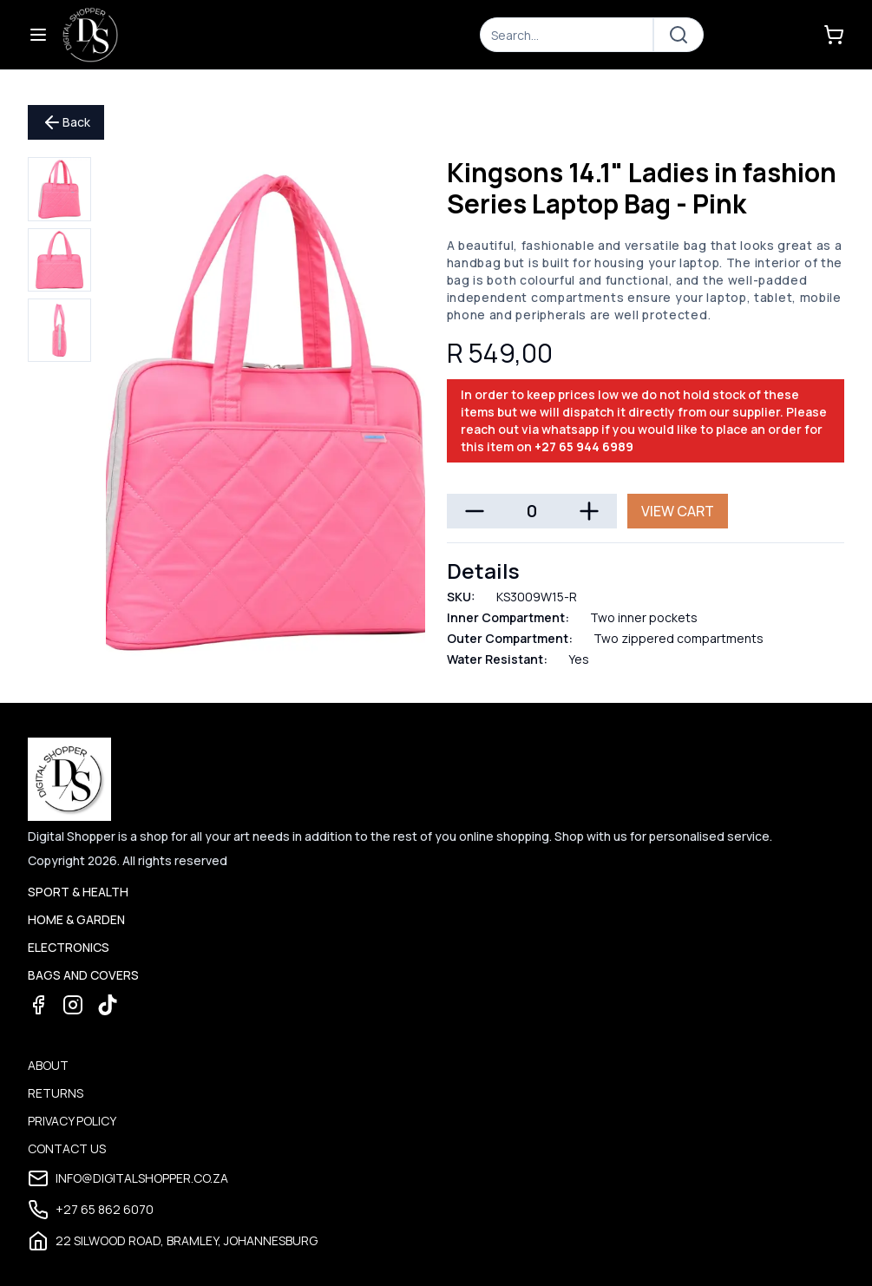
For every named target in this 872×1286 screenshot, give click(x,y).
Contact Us (67, 1148)
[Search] (566, 34)
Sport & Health (78, 891)
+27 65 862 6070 (91, 1209)
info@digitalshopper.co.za (128, 1178)
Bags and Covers (83, 975)
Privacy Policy (72, 1120)
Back (66, 122)
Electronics (68, 947)
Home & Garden (76, 919)
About (48, 1065)
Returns (55, 1093)
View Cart (677, 511)
